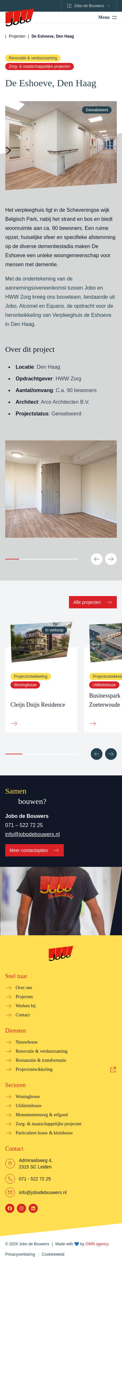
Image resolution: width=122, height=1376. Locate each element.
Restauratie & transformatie (41, 1060)
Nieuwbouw (27, 1042)
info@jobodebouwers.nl (32, 834)
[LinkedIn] (33, 1208)
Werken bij (25, 1005)
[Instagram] (21, 1208)
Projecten (17, 36)
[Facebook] (9, 1208)
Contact (23, 1014)
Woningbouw (25, 685)
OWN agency (96, 1244)
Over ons (24, 987)
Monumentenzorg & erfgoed (42, 1114)
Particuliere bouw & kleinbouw (44, 1133)
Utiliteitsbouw (104, 685)
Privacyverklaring (20, 1254)
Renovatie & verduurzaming (33, 58)
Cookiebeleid (53, 1254)
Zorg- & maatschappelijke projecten (39, 66)
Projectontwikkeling (34, 1069)
